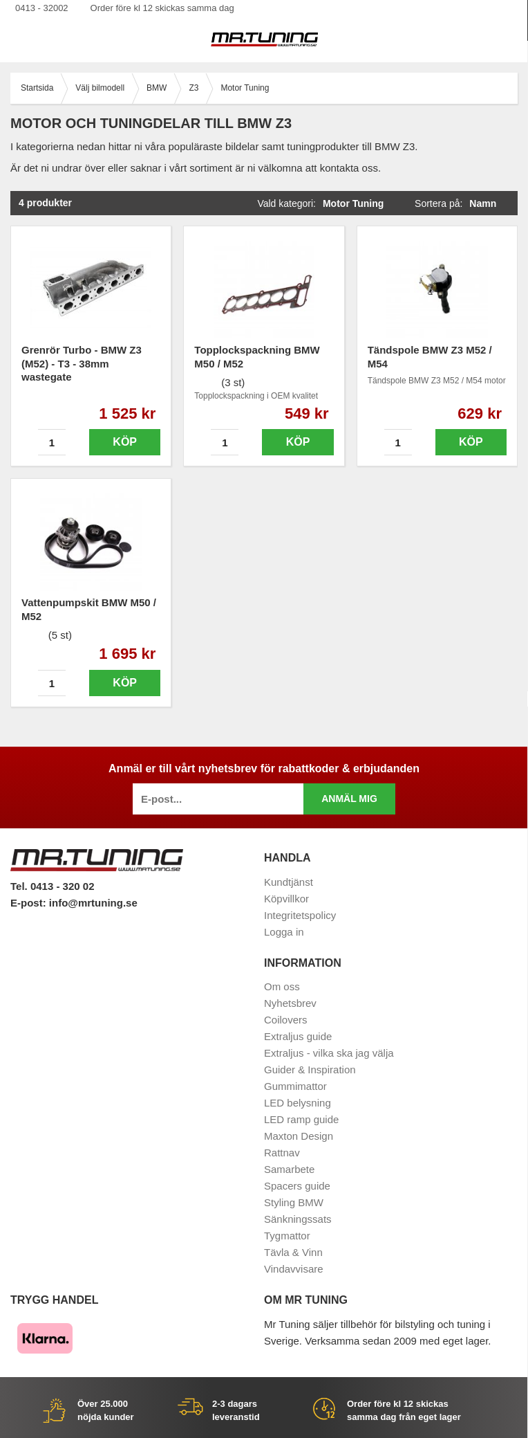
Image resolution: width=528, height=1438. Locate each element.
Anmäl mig (349, 798)
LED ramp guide (301, 1119)
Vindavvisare (293, 1269)
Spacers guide (297, 1186)
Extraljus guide (298, 1036)
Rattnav (282, 1152)
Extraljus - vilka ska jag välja (329, 1053)
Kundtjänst (288, 882)
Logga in (284, 932)
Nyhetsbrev (290, 1003)
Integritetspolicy (300, 915)
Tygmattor (287, 1235)
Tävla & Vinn (293, 1252)
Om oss (282, 986)
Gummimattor (295, 1086)
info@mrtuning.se (93, 903)
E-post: (29, 903)
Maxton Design (298, 1136)
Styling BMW (293, 1202)
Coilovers (286, 1020)
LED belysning (297, 1103)
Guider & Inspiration (310, 1069)
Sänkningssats (298, 1219)
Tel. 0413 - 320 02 (52, 886)
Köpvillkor (286, 898)
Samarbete (289, 1169)
